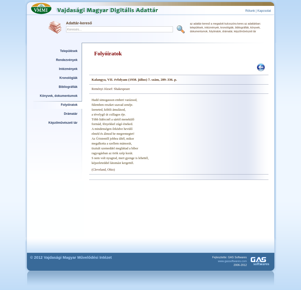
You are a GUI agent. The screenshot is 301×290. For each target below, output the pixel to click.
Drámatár (70, 114)
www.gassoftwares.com (232, 261)
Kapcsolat (264, 11)
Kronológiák (68, 78)
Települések (68, 51)
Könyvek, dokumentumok (59, 96)
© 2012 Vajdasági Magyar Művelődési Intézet (71, 257)
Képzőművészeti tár (62, 123)
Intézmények (68, 69)
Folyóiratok (69, 105)
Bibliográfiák (68, 87)
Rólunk (250, 11)
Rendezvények (67, 60)
